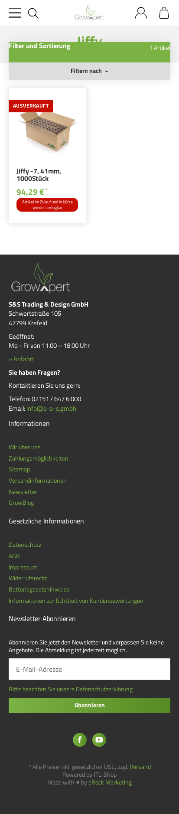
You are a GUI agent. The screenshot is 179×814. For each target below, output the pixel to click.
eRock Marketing (110, 782)
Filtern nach (89, 70)
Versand (140, 766)
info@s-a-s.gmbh (51, 408)
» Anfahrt (21, 359)
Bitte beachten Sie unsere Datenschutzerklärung (71, 689)
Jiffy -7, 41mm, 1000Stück (38, 175)
